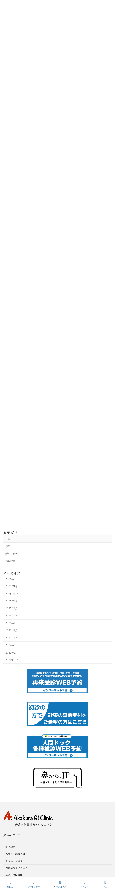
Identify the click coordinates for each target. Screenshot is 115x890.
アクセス (84, 884)
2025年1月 (11, 608)
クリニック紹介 (13, 861)
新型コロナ (11, 553)
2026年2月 (11, 579)
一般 (7, 539)
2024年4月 (11, 623)
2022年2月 (11, 652)
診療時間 (10, 561)
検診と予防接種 (13, 875)
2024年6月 (11, 616)
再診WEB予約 (60, 884)
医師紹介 (10, 846)
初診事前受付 (34, 884)
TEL (105, 884)
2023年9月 (11, 630)
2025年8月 (11, 601)
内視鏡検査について (16, 868)
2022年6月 (11, 645)
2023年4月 (11, 638)
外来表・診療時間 (15, 853)
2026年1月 (11, 586)
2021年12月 (12, 660)
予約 (7, 546)
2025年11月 (12, 594)
